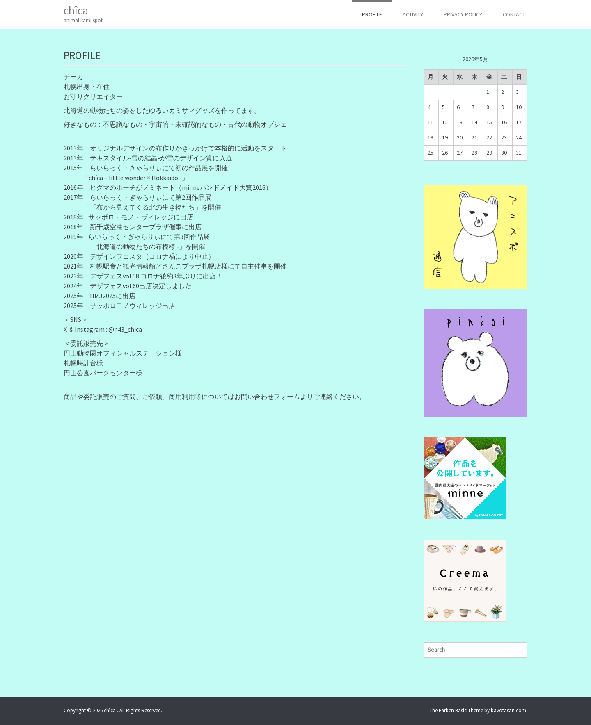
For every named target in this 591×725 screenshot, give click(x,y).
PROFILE (372, 14)
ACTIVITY (413, 14)
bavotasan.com (508, 710)
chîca (83, 14)
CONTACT (514, 14)
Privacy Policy (463, 14)
